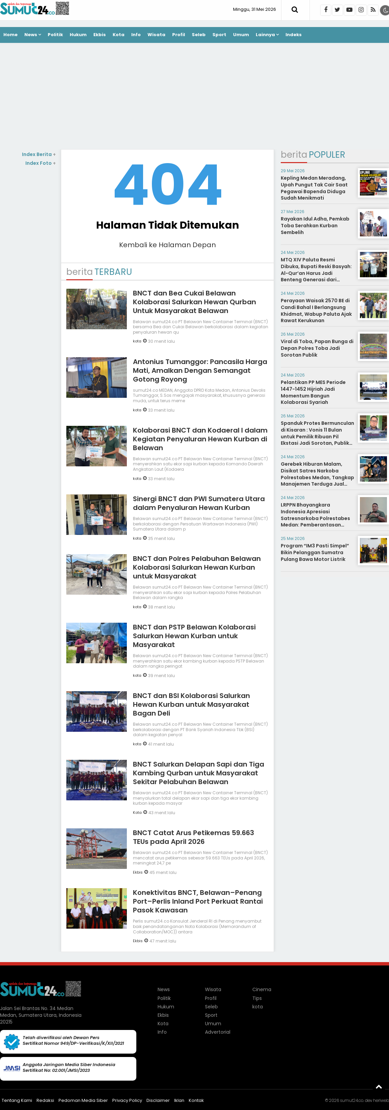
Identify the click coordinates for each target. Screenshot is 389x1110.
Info (136, 34)
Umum (241, 34)
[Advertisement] (194, 97)
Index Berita (39, 154)
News (30, 34)
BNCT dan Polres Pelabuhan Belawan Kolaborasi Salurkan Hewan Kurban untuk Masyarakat (197, 567)
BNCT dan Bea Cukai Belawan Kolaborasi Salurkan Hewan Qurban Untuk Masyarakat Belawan (194, 301)
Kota (118, 34)
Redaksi (45, 1100)
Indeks (293, 34)
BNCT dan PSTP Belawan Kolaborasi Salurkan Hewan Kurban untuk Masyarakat (194, 635)
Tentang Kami (17, 1100)
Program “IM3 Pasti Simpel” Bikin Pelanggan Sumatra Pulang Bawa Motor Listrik (315, 552)
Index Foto (40, 163)
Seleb (199, 34)
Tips (257, 998)
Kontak (196, 1100)
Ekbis (99, 34)
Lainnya (265, 34)
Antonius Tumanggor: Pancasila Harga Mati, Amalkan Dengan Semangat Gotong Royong (200, 370)
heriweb (381, 1100)
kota (137, 341)
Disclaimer (158, 1100)
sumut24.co (351, 1100)
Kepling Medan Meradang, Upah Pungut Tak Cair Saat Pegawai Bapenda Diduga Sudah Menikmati (314, 188)
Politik (55, 34)
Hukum (78, 34)
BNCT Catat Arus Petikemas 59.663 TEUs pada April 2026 (193, 837)
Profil (178, 34)
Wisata (156, 34)
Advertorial (217, 1032)
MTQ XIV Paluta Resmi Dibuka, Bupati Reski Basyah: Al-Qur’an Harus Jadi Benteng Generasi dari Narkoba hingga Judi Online (316, 272)
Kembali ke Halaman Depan (167, 245)
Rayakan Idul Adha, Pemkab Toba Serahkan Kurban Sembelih (315, 225)
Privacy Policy (127, 1100)
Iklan (179, 1100)
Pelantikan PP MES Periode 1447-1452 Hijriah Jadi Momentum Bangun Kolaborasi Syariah (313, 392)
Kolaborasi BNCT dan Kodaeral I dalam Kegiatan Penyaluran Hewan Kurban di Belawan (200, 439)
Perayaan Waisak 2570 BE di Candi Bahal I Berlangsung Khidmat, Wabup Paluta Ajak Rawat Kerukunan (316, 310)
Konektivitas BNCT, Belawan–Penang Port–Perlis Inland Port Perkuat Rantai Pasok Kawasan (198, 901)
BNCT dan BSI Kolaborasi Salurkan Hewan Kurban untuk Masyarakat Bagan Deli (191, 704)
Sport (219, 34)
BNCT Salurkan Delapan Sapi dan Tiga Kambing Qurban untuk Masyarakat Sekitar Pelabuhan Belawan (198, 772)
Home (10, 34)
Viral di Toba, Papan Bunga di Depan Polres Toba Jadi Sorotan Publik (317, 348)
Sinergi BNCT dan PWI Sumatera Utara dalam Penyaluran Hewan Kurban (199, 503)
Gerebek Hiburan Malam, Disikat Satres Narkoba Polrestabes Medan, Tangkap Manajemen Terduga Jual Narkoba (317, 477)
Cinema (261, 989)
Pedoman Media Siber (83, 1100)
